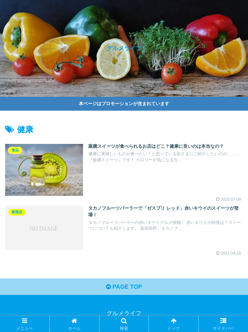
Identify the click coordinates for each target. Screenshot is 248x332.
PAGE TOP (124, 287)
